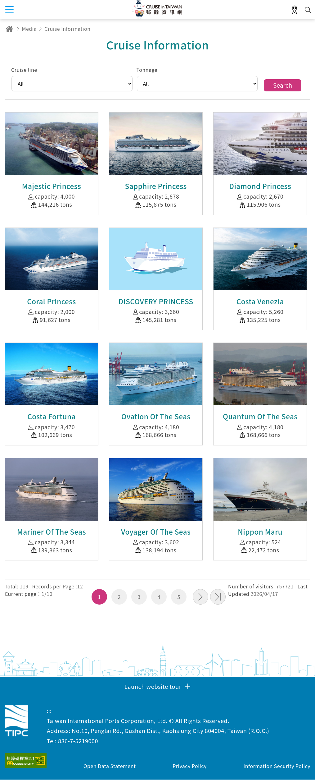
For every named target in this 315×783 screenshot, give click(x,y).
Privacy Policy (190, 769)
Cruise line (26, 71)
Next (200, 600)
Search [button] (308, 10)
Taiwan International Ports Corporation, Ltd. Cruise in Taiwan (16, 723)
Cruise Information (67, 28)
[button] (157, 689)
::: (49, 713)
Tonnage (149, 71)
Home (9, 29)
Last (218, 600)
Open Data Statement (109, 769)
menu (9, 9)
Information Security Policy (276, 769)
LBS (294, 10)
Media (29, 28)
